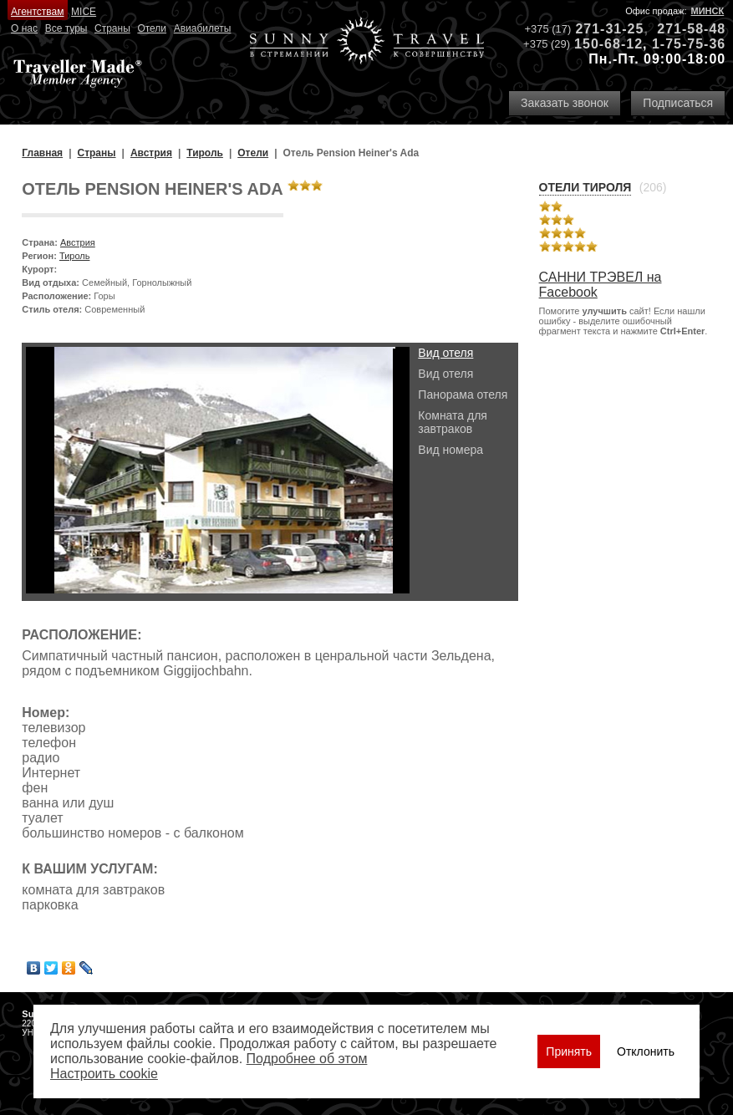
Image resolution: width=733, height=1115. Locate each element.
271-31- (601, 29)
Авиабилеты (203, 28)
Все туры (66, 28)
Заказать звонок (564, 102)
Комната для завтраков (452, 422)
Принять (569, 1051)
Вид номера (450, 449)
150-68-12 (608, 44)
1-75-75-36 (688, 44)
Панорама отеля (462, 394)
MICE (83, 12)
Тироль (74, 256)
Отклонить (645, 1051)
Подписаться (678, 102)
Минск (708, 11)
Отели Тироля (585, 187)
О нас (24, 28)
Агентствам (37, 12)
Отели (151, 28)
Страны (112, 28)
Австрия (77, 242)
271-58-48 (691, 29)
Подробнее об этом (307, 1058)
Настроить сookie (104, 1074)
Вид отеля (445, 352)
